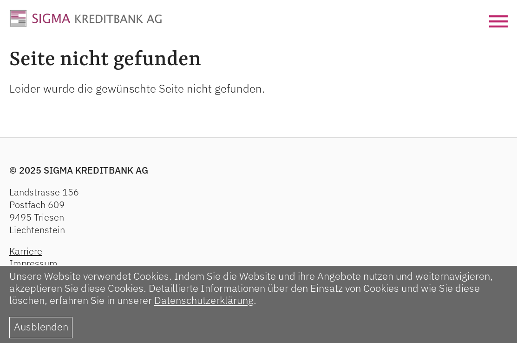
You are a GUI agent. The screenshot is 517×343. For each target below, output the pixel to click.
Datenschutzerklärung (204, 300)
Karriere (25, 251)
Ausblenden (41, 326)
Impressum (33, 263)
